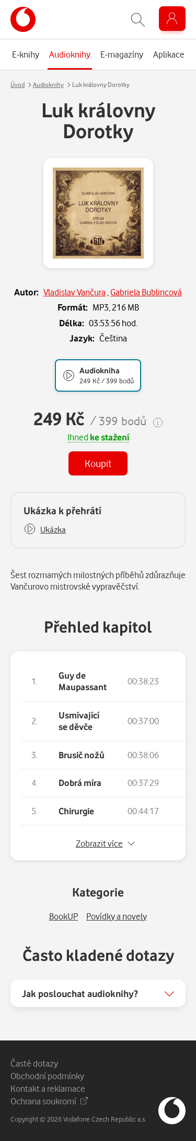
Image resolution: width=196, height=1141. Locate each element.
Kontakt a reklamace (47, 1088)
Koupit (98, 463)
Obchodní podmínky (47, 1075)
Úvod (17, 84)
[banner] (23, 19)
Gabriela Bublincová (146, 291)
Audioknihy (48, 84)
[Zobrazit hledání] (138, 19)
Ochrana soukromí (49, 1100)
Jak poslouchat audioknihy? (80, 993)
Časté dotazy (34, 1063)
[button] (45, 529)
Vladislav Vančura (74, 291)
